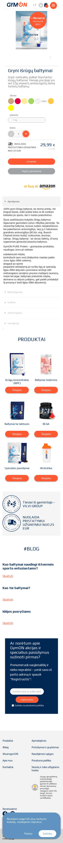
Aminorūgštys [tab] (13, 312)
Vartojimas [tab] (11, 323)
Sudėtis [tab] (10, 302)
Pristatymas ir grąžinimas (45, 747)
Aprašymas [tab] (11, 201)
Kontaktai (8, 767)
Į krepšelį (31, 161)
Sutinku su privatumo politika (29, 705)
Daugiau (17, 390)
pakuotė (14, 115)
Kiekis (13, 128)
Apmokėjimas (39, 740)
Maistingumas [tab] (13, 292)
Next (51, 57)
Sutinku (47, 833)
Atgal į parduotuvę (31, 171)
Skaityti (8, 576)
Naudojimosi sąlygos (43, 753)
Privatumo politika (41, 760)
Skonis (13, 95)
